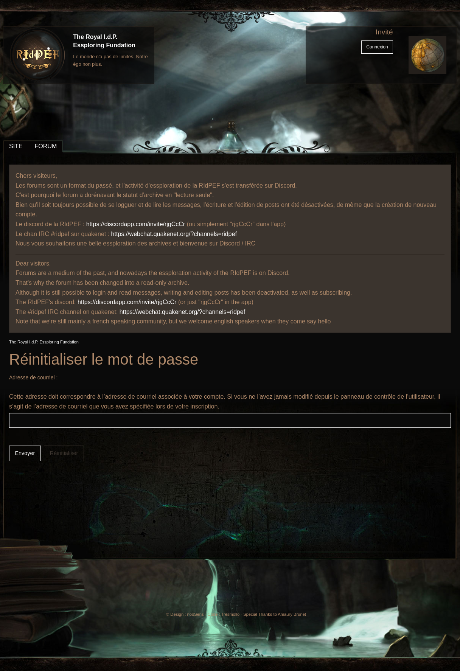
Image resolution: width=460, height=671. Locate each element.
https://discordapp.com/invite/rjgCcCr (135, 224)
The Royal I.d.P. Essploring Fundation (44, 342)
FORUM (46, 146)
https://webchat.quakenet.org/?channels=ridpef (174, 234)
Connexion (377, 47)
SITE (16, 146)
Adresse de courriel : (33, 377)
